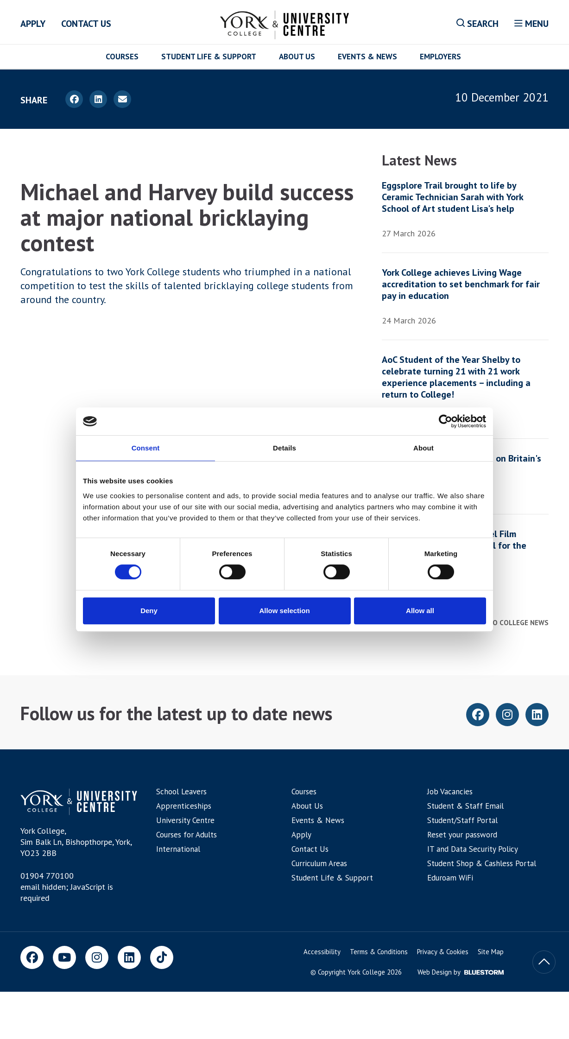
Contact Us (86, 24)
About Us (297, 56)
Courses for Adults (186, 835)
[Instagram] (96, 957)
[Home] (284, 23)
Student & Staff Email (465, 806)
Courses (122, 56)
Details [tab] (284, 448)
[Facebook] (32, 957)
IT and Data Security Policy (472, 849)
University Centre (185, 820)
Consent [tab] (146, 448)
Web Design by (460, 972)
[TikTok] (161, 957)
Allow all (420, 611)
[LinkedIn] (129, 957)
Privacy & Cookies (442, 951)
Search (477, 24)
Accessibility (322, 951)
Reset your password (462, 835)
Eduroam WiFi (450, 878)
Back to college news (506, 622)
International (178, 849)
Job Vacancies (450, 791)
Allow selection (284, 611)
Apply (32, 24)
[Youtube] (64, 957)
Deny (149, 611)
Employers (440, 56)
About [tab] (423, 448)
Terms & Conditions (379, 951)
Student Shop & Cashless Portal (481, 863)
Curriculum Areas (319, 863)
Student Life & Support (208, 56)
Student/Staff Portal (462, 820)
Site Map (491, 951)
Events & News (367, 56)
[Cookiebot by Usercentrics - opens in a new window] (445, 421)
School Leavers (181, 791)
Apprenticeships (183, 806)
